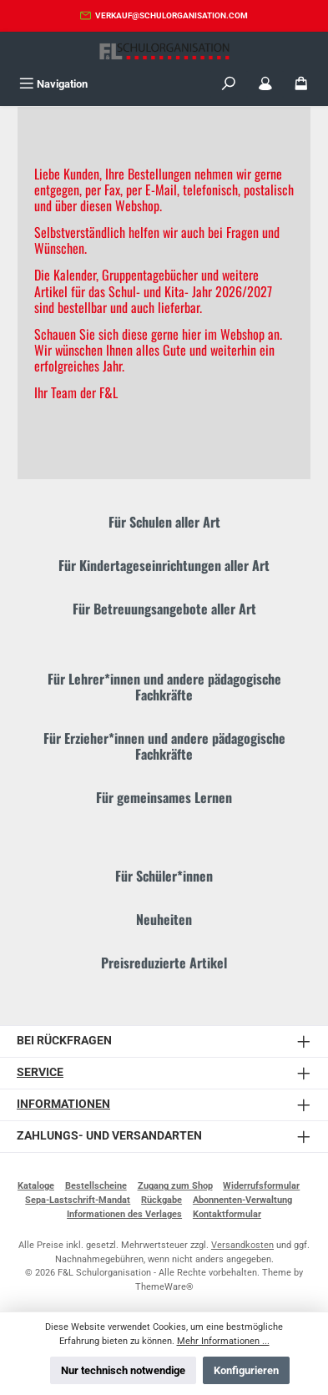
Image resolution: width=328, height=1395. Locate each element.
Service (40, 1072)
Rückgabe (161, 1200)
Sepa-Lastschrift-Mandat (77, 1200)
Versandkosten (242, 1245)
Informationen (63, 1104)
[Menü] (53, 84)
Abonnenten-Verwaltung (242, 1200)
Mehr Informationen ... (223, 1341)
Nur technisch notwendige (123, 1370)
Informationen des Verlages (124, 1214)
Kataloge (36, 1185)
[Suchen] (228, 84)
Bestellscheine (96, 1185)
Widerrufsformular (261, 1185)
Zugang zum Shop (175, 1185)
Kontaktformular (227, 1214)
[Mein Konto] (265, 84)
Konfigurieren (246, 1370)
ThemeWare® (164, 1286)
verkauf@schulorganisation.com (171, 15)
